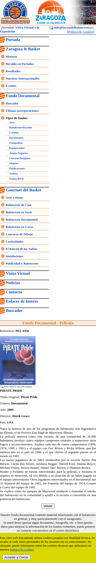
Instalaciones (14, 256)
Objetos (13, 163)
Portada (13, 39)
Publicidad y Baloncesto (22, 263)
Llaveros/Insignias (19, 158)
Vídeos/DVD (16, 178)
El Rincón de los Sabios (21, 249)
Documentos (16, 137)
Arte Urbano (14, 197)
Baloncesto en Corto (19, 227)
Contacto (14, 292)
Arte (11, 122)
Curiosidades (15, 241)
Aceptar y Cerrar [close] (16, 557)
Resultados (13, 71)
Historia (11, 56)
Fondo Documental (22, 95)
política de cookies (22, 549)
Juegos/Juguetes (18, 153)
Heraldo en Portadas (20, 64)
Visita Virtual (18, 273)
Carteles (14, 132)
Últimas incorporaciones (22, 111)
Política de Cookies (80, 31)
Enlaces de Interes (22, 301)
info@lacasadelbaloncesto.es (71, 27)
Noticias (13, 282)
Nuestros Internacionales (22, 78)
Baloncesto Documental (21, 219)
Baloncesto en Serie (19, 212)
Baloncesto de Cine (18, 205)
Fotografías (16, 142)
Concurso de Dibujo (19, 234)
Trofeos (13, 173)
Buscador (12, 103)
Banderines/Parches (20, 127)
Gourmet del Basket (23, 190)
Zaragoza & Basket (23, 49)
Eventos (11, 86)
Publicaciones (17, 168)
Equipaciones (17, 147)
